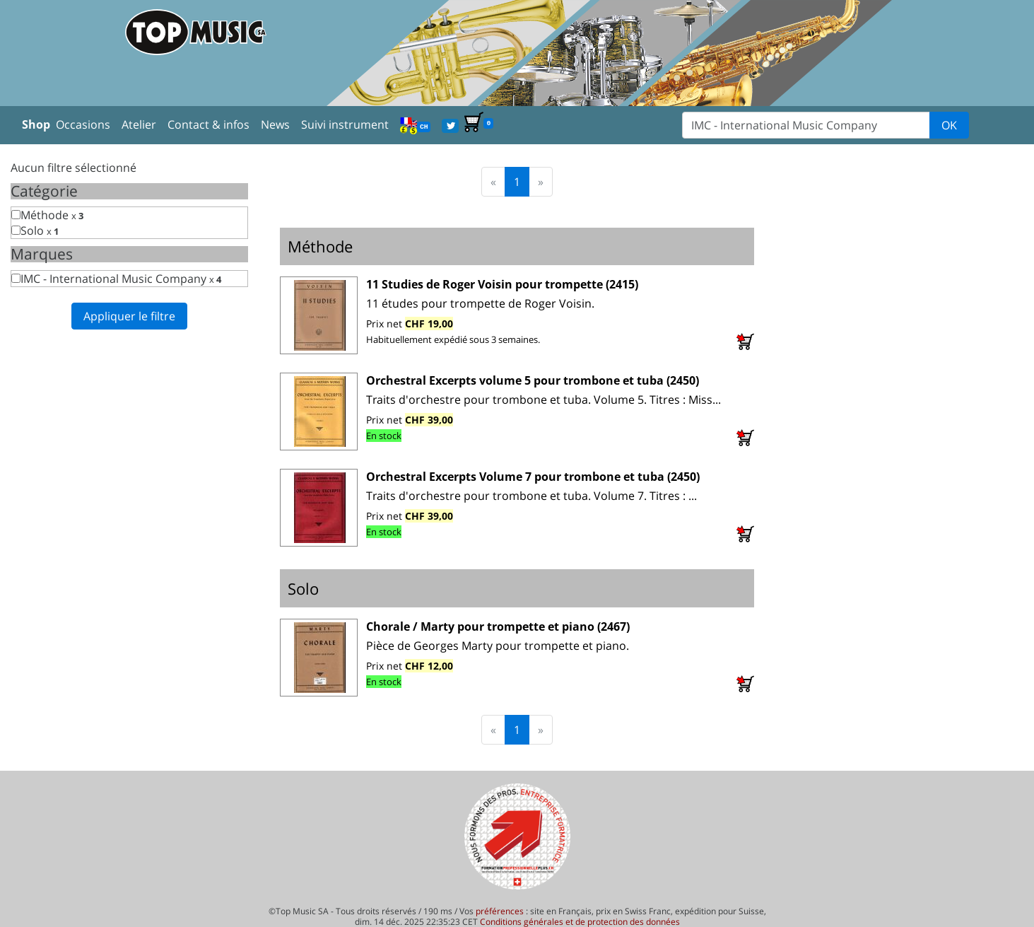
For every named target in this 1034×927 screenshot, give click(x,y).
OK (949, 125)
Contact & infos (208, 124)
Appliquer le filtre (129, 316)
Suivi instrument (345, 124)
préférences (500, 911)
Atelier (139, 124)
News (275, 124)
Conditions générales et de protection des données (580, 921)
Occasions (83, 124)
